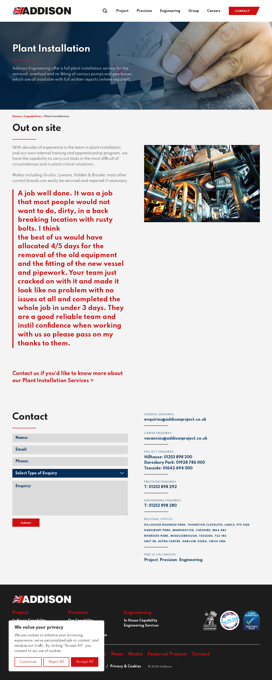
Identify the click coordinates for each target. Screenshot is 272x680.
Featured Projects (167, 654)
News (117, 654)
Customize (28, 662)
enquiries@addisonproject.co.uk (175, 420)
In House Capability (140, 620)
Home (16, 116)
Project (122, 11)
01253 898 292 (163, 487)
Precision (144, 11)
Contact (242, 11)
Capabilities (32, 116)
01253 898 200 (178, 457)
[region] (56, 645)
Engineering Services (141, 625)
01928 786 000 (190, 463)
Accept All (84, 662)
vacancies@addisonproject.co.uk (175, 438)
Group (193, 11)
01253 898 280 (163, 506)
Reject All (56, 662)
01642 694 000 (178, 468)
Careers (213, 11)
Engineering (170, 11)
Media (135, 654)
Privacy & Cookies (125, 666)
